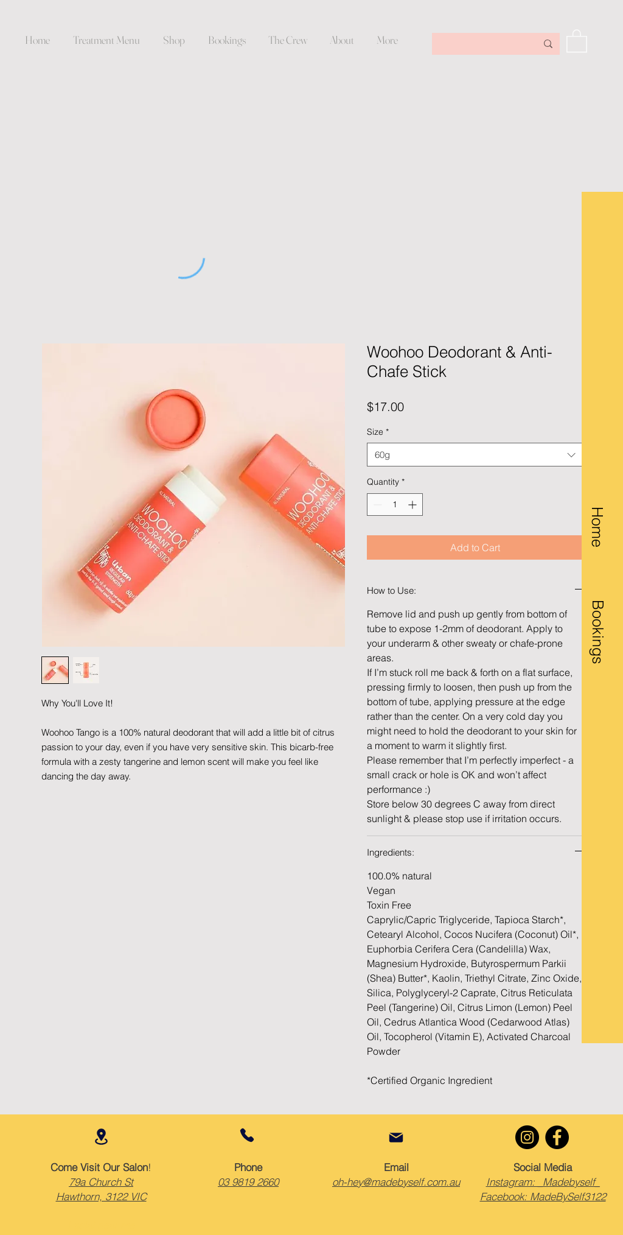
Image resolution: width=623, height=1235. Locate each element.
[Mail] (396, 1137)
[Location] (101, 1136)
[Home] (597, 519)
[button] (341, 40)
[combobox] (475, 454)
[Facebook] (557, 1137)
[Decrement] (376, 504)
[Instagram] (527, 1137)
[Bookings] (597, 617)
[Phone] (247, 1135)
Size (378, 431)
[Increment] (413, 504)
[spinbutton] (395, 504)
